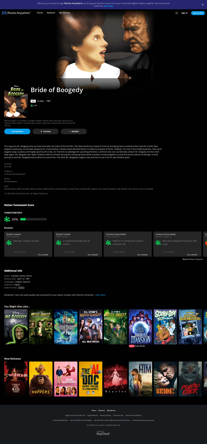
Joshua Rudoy (61, 189)
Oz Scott (7, 166)
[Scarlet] (115, 379)
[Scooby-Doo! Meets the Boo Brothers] (165, 326)
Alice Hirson (133, 189)
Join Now (108, 6)
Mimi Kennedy (23, 189)
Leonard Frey (73, 189)
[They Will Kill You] (16, 379)
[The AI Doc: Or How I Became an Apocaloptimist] (90, 379)
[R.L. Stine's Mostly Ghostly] (90, 326)
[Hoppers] (40, 379)
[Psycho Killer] (190, 379)
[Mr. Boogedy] (16, 326)
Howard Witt (85, 189)
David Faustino (49, 189)
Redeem (51, 12)
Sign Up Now (198, 13)
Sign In (184, 13)
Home (40, 12)
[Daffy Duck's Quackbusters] (190, 326)
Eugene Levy (96, 189)
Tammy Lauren (36, 189)
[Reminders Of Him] (140, 379)
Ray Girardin (122, 189)
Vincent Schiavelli (146, 189)
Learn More (100, 295)
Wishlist (74, 131)
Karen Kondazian (109, 189)
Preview (46, 131)
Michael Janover (18, 174)
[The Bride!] (165, 379)
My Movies (64, 12)
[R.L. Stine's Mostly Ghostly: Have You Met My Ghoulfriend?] (115, 326)
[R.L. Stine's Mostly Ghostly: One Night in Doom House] (40, 326)
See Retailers (17, 131)
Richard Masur (10, 189)
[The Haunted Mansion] (65, 326)
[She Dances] (65, 379)
